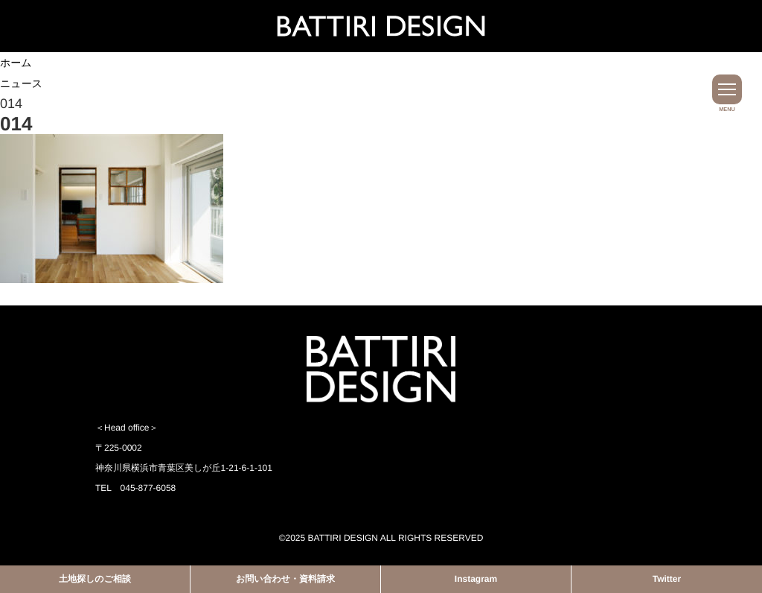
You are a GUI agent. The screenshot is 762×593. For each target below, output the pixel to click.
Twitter (667, 579)
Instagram (476, 579)
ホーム (16, 63)
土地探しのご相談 (95, 579)
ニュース (21, 83)
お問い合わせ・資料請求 (285, 579)
